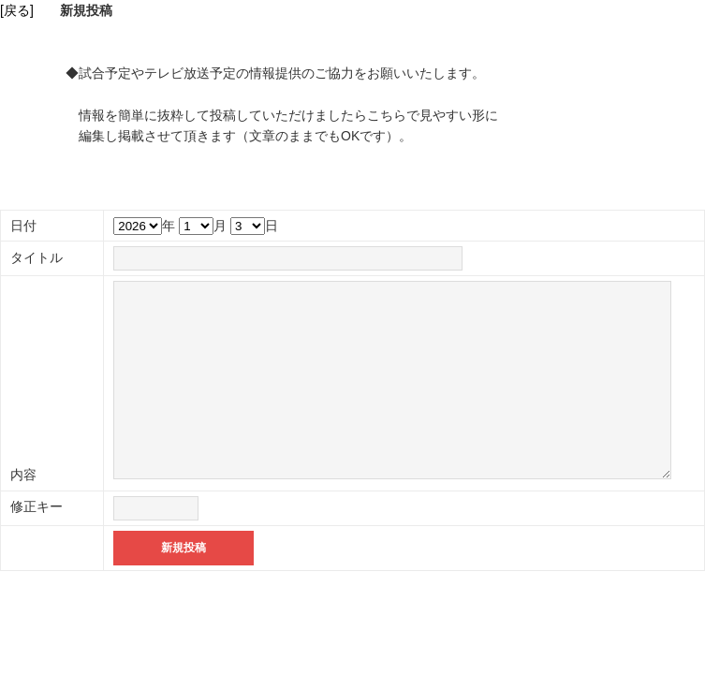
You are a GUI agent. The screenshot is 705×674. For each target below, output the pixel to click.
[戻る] (17, 10)
